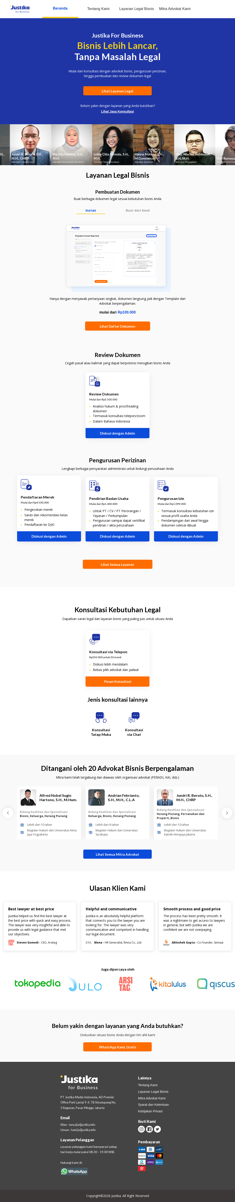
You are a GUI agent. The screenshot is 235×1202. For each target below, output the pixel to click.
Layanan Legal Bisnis (136, 9)
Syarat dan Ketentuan (153, 1104)
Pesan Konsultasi (117, 681)
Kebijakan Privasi (150, 1111)
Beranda (60, 8)
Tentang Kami (98, 9)
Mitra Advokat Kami (175, 9)
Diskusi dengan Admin (117, 433)
